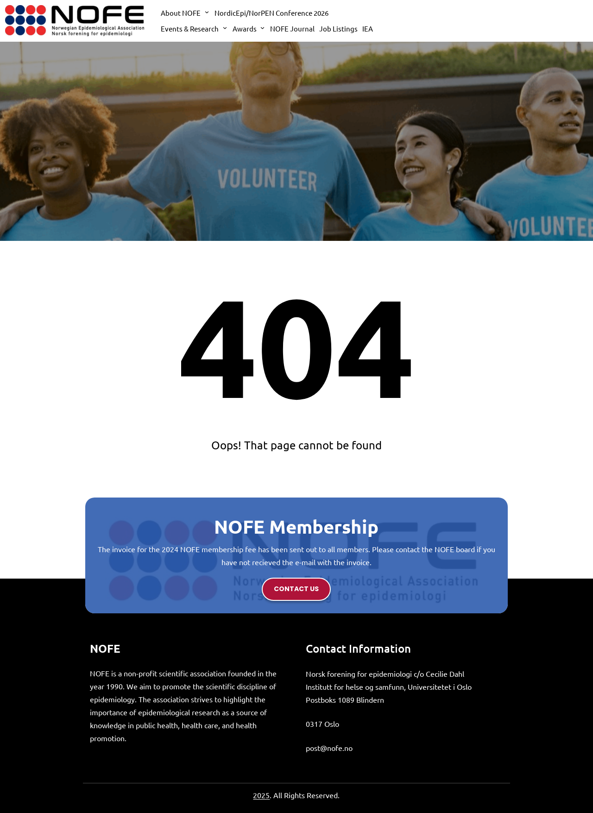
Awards (245, 28)
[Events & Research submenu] (225, 27)
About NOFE (181, 12)
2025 (261, 795)
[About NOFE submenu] (207, 12)
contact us (296, 588)
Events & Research (190, 28)
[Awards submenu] (262, 27)
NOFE (105, 648)
